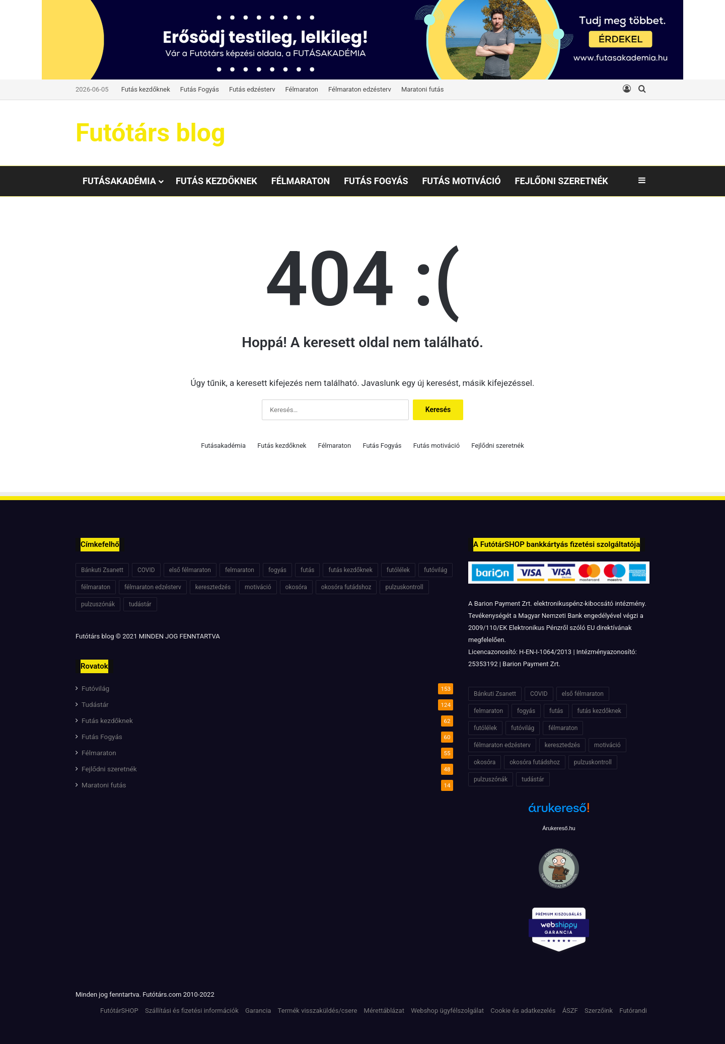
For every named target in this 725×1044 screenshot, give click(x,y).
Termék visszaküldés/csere (317, 1010)
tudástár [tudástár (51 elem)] (140, 604)
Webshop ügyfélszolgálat (447, 1010)
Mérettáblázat (384, 1010)
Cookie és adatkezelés (522, 1010)
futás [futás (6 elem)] (307, 570)
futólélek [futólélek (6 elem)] (398, 570)
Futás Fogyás (199, 89)
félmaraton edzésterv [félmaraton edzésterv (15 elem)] (152, 587)
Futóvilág (95, 688)
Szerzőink (599, 1010)
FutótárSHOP (119, 1010)
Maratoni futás (422, 89)
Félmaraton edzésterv (359, 89)
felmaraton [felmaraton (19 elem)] (239, 570)
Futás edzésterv (252, 89)
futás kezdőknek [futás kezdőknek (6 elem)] (350, 570)
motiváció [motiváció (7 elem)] (258, 587)
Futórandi (633, 1010)
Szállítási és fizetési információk (192, 1010)
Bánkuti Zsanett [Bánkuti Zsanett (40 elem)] (102, 570)
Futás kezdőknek (145, 89)
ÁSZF (570, 1010)
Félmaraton (302, 89)
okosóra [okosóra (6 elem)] (296, 587)
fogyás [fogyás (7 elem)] (277, 570)
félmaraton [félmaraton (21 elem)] (95, 587)
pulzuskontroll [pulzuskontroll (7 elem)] (404, 587)
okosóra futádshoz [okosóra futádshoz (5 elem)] (346, 587)
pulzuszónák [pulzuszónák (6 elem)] (98, 604)
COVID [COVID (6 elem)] (146, 570)
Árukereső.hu (558, 828)
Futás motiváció (461, 181)
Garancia (258, 1010)
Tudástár (95, 704)
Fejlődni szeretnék (561, 181)
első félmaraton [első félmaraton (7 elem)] (190, 570)
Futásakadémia (119, 181)
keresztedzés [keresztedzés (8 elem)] (213, 587)
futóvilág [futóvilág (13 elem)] (435, 570)
